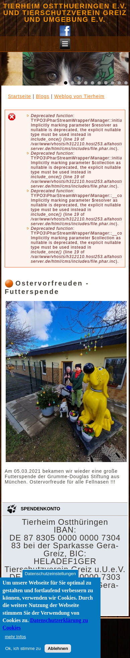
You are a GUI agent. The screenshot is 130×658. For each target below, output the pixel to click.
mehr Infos (15, 636)
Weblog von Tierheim (79, 96)
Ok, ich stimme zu (23, 648)
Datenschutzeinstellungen (50, 573)
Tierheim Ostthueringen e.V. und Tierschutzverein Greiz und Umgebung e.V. (65, 12)
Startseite (19, 96)
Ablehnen (58, 648)
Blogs (42, 96)
